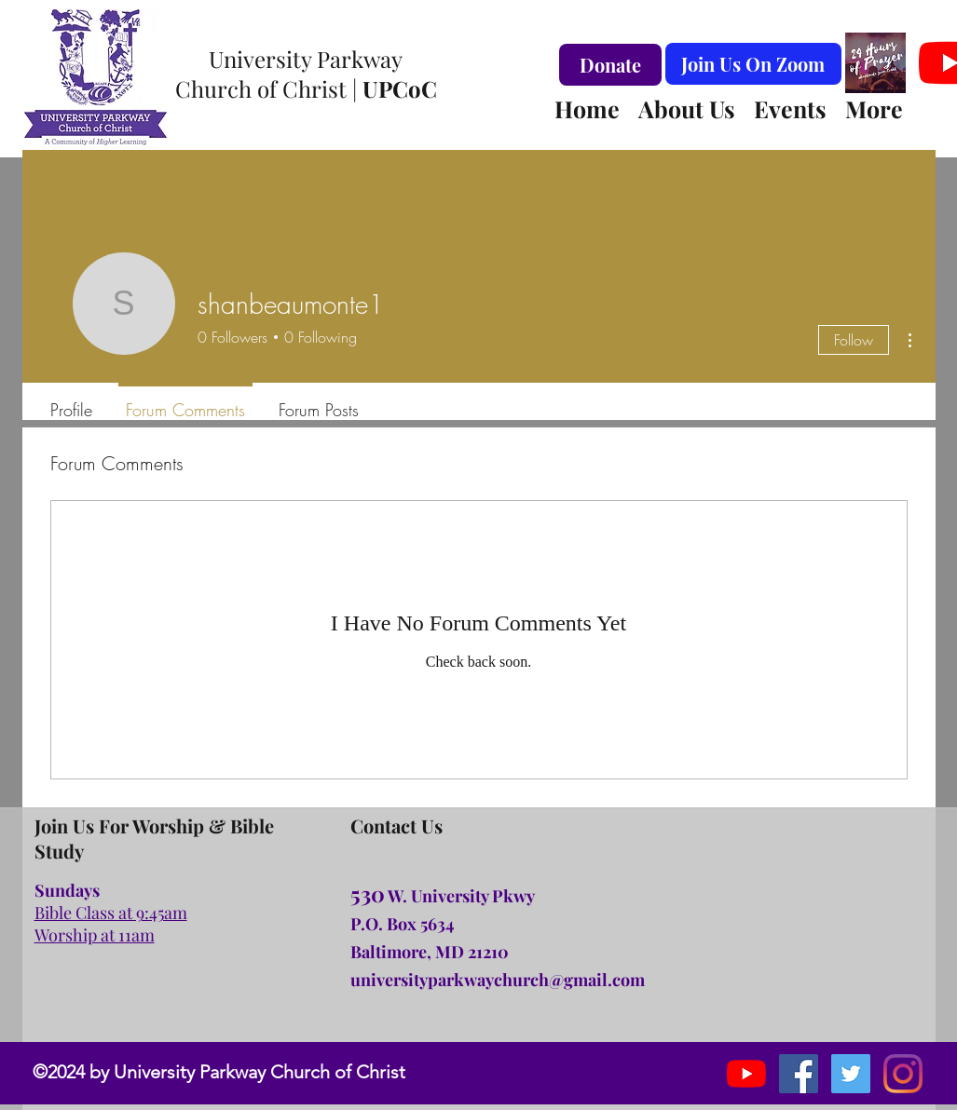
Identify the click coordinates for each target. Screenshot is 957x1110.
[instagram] (850, 1073)
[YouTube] (746, 1073)
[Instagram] (903, 1073)
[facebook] (798, 1073)
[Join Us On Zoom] (753, 64)
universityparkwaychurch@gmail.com (497, 979)
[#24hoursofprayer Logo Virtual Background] (875, 63)
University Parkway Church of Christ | (306, 73)
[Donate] (610, 65)
